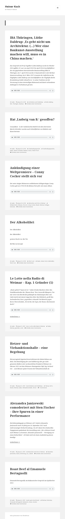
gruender (17, 328)
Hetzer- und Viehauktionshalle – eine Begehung (29, 348)
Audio (13, 102)
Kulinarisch (25, 502)
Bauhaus (21, 104)
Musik (37, 205)
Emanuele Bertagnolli (16, 502)
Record (25, 205)
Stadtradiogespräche (34, 148)
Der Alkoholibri (22, 222)
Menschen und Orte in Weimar (37, 203)
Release (20, 205)
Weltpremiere (13, 205)
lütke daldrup (49, 102)
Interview (12, 207)
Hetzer (34, 388)
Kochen (35, 502)
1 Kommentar (43, 388)
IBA (11, 104)
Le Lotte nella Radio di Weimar (36, 326)
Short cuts (31, 261)
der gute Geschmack (33, 500)
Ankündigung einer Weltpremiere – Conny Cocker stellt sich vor (27, 172)
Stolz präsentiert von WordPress (19, 515)
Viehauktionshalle (27, 388)
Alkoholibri (51, 261)
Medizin (25, 150)
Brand (11, 388)
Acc (28, 453)
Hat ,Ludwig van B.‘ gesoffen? (32, 119)
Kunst (29, 150)
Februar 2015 (48, 386)
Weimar (42, 205)
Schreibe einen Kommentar (33, 104)
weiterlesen (15, 316)
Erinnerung (23, 453)
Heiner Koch (12, 6)
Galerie (31, 453)
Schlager (46, 205)
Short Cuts (13, 263)
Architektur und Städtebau (36, 102)
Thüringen (15, 104)
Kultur (17, 453)
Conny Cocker (31, 205)
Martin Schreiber (18, 150)
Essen (30, 502)
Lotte (21, 328)
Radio (11, 150)
